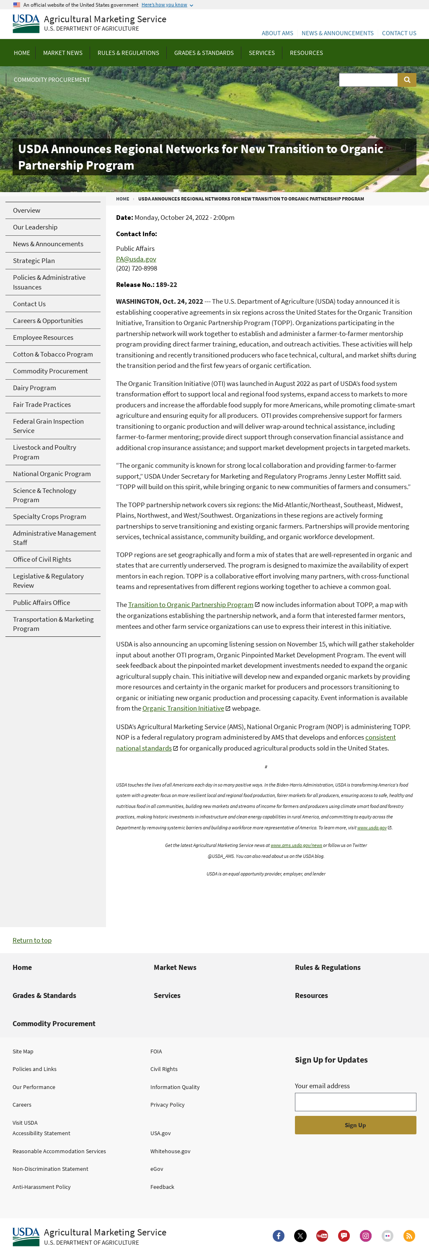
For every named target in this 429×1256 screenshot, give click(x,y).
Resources (311, 995)
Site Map (23, 1051)
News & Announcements (338, 33)
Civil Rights (164, 1069)
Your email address (322, 1085)
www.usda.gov (372, 827)
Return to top (32, 940)
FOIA (156, 1051)
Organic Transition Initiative (183, 708)
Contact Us (399, 33)
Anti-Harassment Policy (42, 1187)
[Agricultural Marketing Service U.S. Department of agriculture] (89, 24)
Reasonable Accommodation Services (59, 1151)
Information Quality (175, 1087)
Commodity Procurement (54, 1023)
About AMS (277, 33)
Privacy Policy (167, 1104)
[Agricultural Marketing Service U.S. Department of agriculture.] (89, 1237)
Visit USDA (25, 1122)
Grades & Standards (44, 995)
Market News (175, 967)
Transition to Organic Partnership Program (190, 604)
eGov (156, 1169)
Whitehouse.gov (170, 1151)
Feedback (162, 1187)
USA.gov (160, 1133)
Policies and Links (35, 1069)
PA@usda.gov (136, 258)
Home (122, 198)
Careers (22, 1104)
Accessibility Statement (41, 1133)
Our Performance (34, 1087)
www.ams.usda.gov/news (296, 845)
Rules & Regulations (328, 967)
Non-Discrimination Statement (50, 1169)
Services (167, 995)
